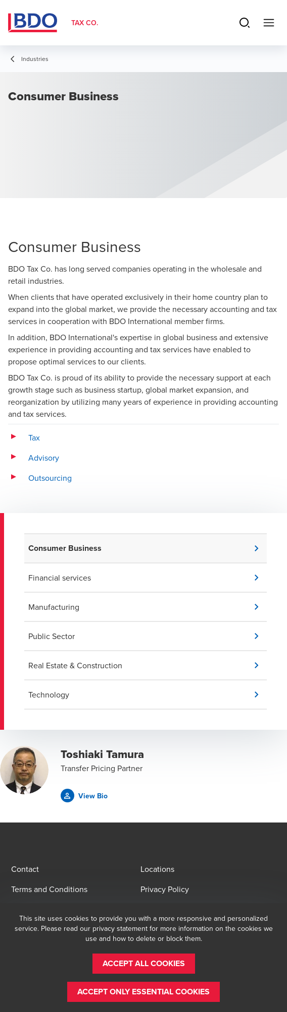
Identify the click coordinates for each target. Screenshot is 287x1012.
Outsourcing (50, 477)
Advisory (43, 457)
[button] (147, 548)
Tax (34, 437)
